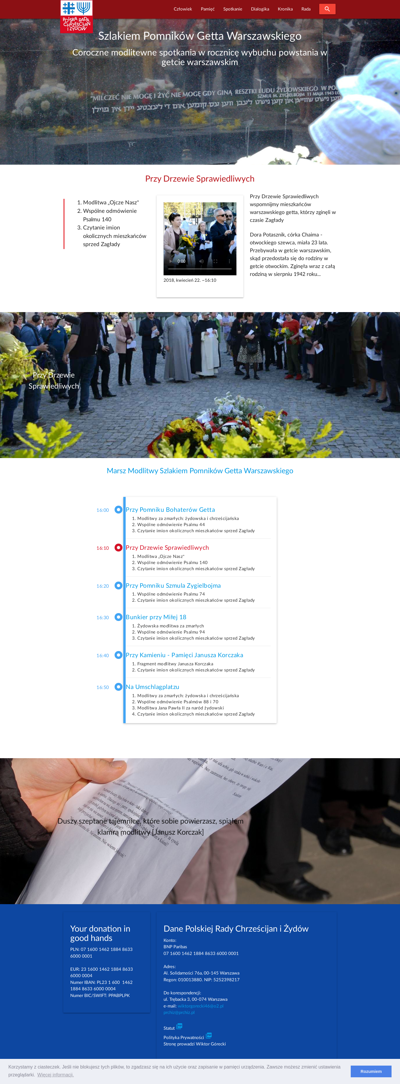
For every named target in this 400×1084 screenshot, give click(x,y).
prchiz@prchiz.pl (179, 1012)
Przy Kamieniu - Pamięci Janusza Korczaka (184, 655)
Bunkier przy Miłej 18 (156, 617)
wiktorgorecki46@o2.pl (201, 1006)
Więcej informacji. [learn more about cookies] (55, 1074)
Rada (305, 9)
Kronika (285, 9)
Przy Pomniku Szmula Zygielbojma (173, 586)
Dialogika (260, 9)
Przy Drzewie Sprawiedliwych (167, 548)
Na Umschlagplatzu (153, 687)
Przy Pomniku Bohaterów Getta (170, 510)
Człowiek (183, 9)
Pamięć (208, 9)
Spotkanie (232, 9)
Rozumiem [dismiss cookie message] (371, 1071)
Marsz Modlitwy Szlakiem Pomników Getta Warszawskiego (200, 471)
